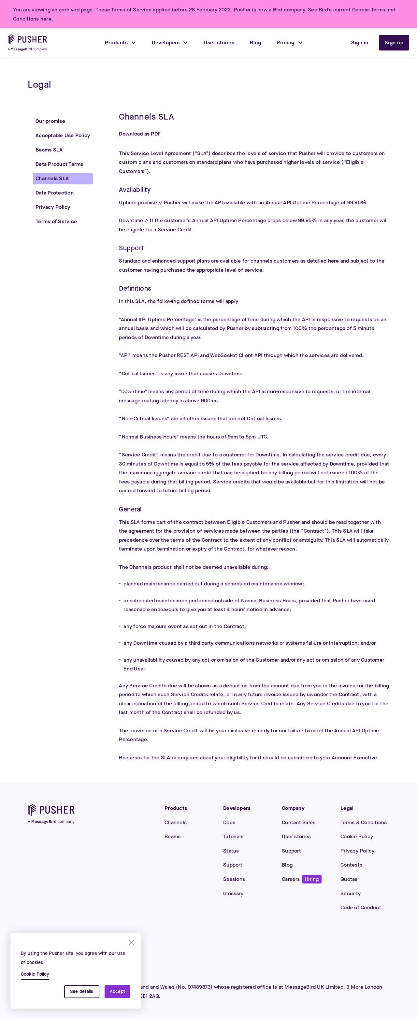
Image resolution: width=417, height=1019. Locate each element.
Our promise (50, 121)
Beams (172, 836)
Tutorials (233, 836)
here (45, 18)
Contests (351, 864)
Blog (287, 864)
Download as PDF (140, 133)
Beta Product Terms (59, 164)
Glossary (233, 893)
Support (232, 864)
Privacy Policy (53, 207)
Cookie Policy (356, 836)
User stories (296, 836)
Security (350, 893)
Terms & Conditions (363, 822)
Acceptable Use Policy (63, 135)
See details (81, 991)
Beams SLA (49, 149)
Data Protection (55, 192)
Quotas (349, 879)
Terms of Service (56, 221)
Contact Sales (298, 822)
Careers (302, 879)
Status (231, 850)
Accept (117, 991)
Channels (176, 822)
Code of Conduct (360, 907)
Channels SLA (52, 178)
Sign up (394, 42)
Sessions (234, 879)
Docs (229, 822)
